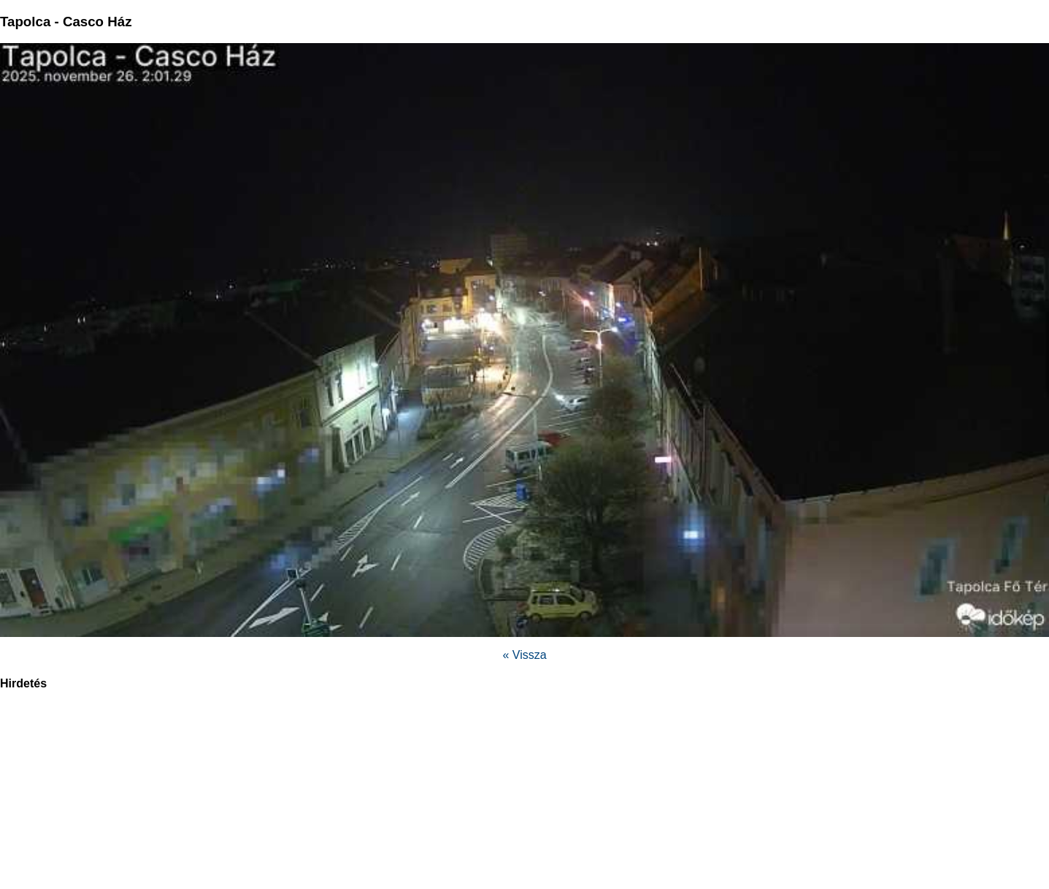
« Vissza (524, 655)
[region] (525, 797)
